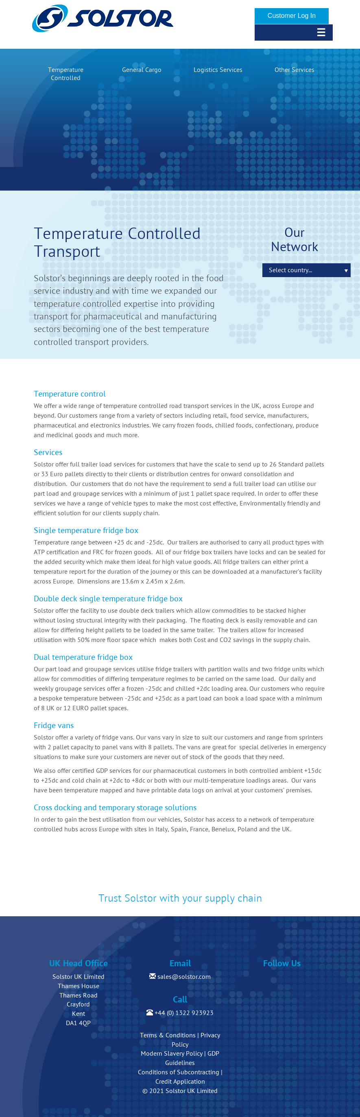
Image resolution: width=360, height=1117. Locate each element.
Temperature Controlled (65, 74)
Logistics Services (218, 70)
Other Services (294, 70)
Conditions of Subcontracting (178, 1072)
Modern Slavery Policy (172, 1053)
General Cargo (141, 70)
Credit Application (180, 1081)
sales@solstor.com (180, 976)
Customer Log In (292, 15)
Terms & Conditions (168, 1035)
